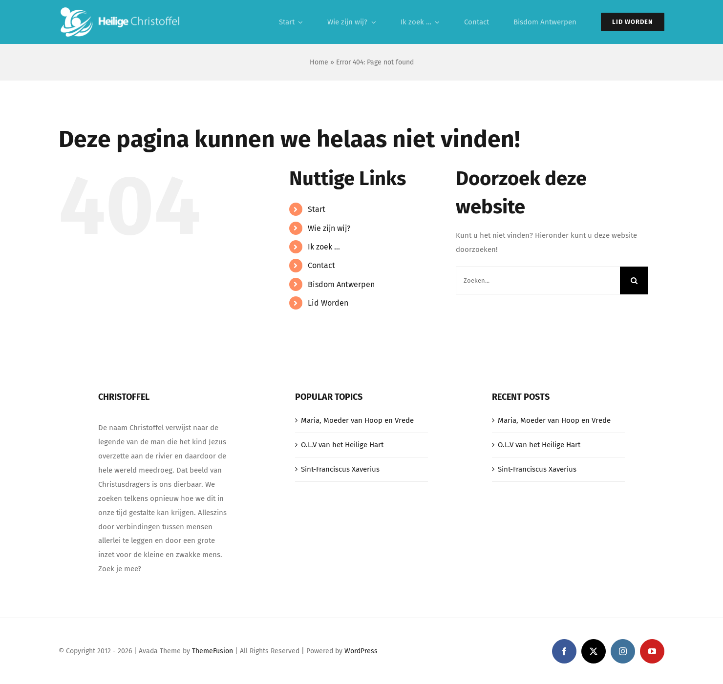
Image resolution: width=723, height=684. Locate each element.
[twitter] (593, 651)
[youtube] (652, 651)
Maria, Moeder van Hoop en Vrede (357, 420)
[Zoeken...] (538, 280)
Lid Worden (328, 303)
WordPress (361, 651)
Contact (321, 265)
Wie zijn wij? (329, 228)
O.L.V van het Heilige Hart (342, 444)
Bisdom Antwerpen (341, 284)
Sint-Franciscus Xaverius (340, 469)
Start (316, 209)
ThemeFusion (212, 651)
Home (319, 62)
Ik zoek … (324, 246)
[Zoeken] (634, 280)
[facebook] (564, 651)
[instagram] (623, 651)
